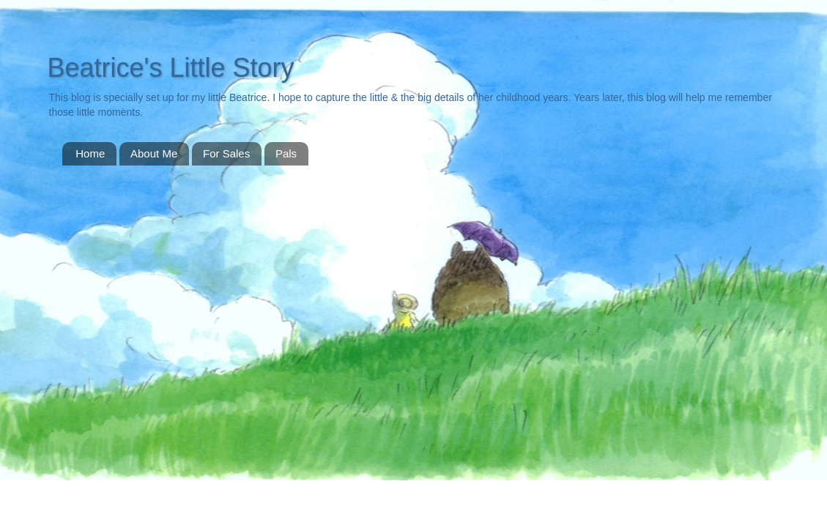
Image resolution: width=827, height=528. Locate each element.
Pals (286, 153)
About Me (153, 153)
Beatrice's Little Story (171, 68)
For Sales (226, 153)
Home (90, 153)
